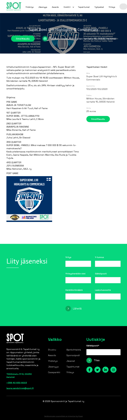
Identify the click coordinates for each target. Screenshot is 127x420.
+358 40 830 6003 (16, 382)
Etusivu (52, 349)
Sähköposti (101, 273)
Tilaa (97, 360)
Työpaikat (99, 7)
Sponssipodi (73, 355)
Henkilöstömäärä (74, 290)
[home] (13, 6)
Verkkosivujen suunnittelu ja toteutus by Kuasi (63, 416)
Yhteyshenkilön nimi (75, 273)
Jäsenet (70, 361)
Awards (55, 7)
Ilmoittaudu (23, 38)
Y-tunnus (99, 257)
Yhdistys (29, 7)
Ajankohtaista (73, 349)
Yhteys (112, 7)
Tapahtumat (84, 7)
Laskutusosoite (103, 290)
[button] (68, 7)
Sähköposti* (92, 345)
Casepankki (54, 372)
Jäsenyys (42, 7)
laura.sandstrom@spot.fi (20, 388)
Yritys (68, 257)
